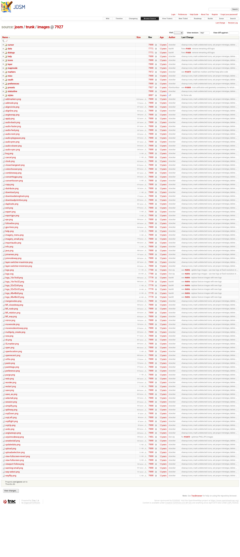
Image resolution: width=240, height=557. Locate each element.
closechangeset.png (14, 179)
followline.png (12, 244)
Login (173, 14)
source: (8, 27)
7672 (150, 75)
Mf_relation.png (12, 344)
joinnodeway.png (13, 283)
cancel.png (10, 171)
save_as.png (11, 435)
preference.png (12, 409)
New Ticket (183, 19)
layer (10, 66)
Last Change (220, 23)
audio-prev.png (12, 153)
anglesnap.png (12, 123)
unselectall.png (12, 487)
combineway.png (13, 188)
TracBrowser (196, 547)
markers (12, 75)
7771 (150, 49)
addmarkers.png (13, 105)
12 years (163, 45)
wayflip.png (10, 526)
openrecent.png (12, 392)
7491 (150, 483)
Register (215, 14)
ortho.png (10, 396)
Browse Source (150, 19)
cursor (11, 45)
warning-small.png (14, 518)
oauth (10, 84)
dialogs (11, 53)
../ (6, 41)
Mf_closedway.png (14, 335)
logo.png (9, 296)
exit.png (9, 227)
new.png (9, 370)
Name (5, 37)
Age (162, 37)
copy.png (9, 201)
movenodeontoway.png (16, 361)
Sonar (221, 19)
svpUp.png (10, 470)
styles (10, 101)
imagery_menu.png (14, 257)
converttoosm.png (14, 197)
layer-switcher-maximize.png (19, 288)
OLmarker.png (12, 379)
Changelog (133, 19)
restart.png (10, 427)
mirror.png (10, 353)
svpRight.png (11, 466)
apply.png (10, 127)
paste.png (10, 401)
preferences (13, 88)
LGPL (229, 554)
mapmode (12, 71)
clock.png (10, 175)
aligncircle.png (12, 114)
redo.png (9, 418)
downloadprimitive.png (16, 218)
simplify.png (11, 448)
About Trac (205, 14)
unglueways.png (13, 479)
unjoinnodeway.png (14, 483)
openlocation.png (13, 387)
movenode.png (12, 357)
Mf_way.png (11, 348)
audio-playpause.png (15, 149)
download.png (12, 210)
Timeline (119, 19)
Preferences (182, 14)
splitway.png (11, 453)
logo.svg (9, 301)
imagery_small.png (14, 262)
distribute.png (12, 205)
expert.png (10, 231)
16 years (163, 101)
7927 (59, 27)
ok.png (8, 374)
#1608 (188, 49)
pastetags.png (12, 405)
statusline (12, 97)
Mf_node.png (11, 340)
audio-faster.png (13, 136)
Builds (210, 19)
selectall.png (11, 440)
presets (11, 92)
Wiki (107, 19)
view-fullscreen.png (14, 509)
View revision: (193, 33)
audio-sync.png (12, 162)
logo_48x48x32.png (14, 327)
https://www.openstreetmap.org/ (225, 552)
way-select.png (12, 522)
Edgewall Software (32, 554)
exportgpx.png (12, 236)
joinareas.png (11, 279)
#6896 (187, 297)
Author (172, 37)
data (10, 49)
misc (10, 79)
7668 (150, 45)
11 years (163, 93)
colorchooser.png (13, 184)
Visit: (171, 32)
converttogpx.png (13, 192)
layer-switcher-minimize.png (18, 292)
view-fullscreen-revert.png (17, 505)
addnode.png (11, 110)
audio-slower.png (13, 157)
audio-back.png (12, 131)
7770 (150, 305)
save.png (9, 431)
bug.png (9, 166)
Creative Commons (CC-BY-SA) (178, 554)
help (10, 58)
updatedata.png (12, 492)
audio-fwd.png (12, 140)
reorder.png (10, 422)
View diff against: (226, 33)
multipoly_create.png (15, 366)
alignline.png (11, 118)
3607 (150, 101)
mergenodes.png (13, 331)
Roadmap (198, 19)
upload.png (10, 496)
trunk (30, 27)
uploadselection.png (15, 500)
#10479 (188, 75)
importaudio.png (13, 266)
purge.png (10, 414)
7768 (150, 296)
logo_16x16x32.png (14, 309)
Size (139, 37)
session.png (11, 444)
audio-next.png (12, 144)
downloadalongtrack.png (17, 214)
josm (19, 27)
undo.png (9, 474)
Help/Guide (194, 14)
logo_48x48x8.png (14, 322)
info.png (9, 270)
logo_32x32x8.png (14, 314)
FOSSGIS (176, 552)
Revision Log (233, 23)
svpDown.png (11, 457)
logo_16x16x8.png (14, 305)
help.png (9, 253)
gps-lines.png (11, 249)
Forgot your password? (229, 14)
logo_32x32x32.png (14, 318)
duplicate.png (11, 223)
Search (233, 19)
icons (10, 62)
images (43, 27)
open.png (9, 383)
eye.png (9, 240)
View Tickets (167, 19)
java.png (9, 275)
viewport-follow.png (14, 513)
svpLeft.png (11, 461)
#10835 (188, 93)
